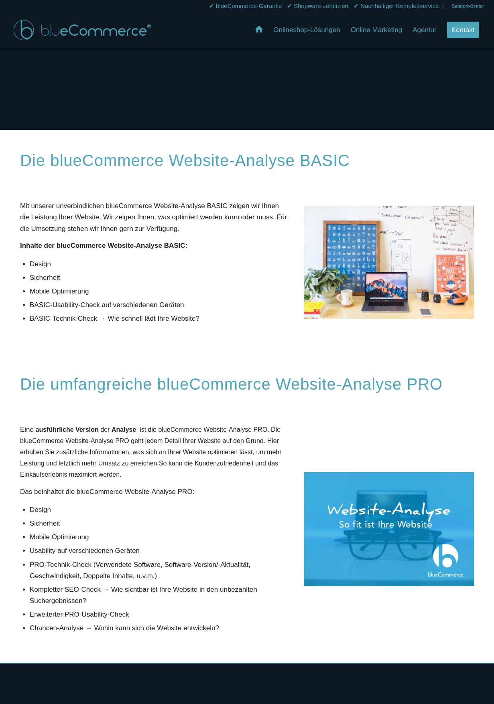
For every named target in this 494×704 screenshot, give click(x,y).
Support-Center (468, 6)
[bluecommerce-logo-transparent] (82, 30)
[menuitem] (466, 6)
